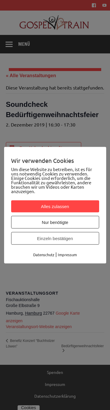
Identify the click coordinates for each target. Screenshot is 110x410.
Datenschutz (43, 254)
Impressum (67, 254)
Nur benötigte (55, 222)
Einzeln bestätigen (55, 238)
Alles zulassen (55, 206)
